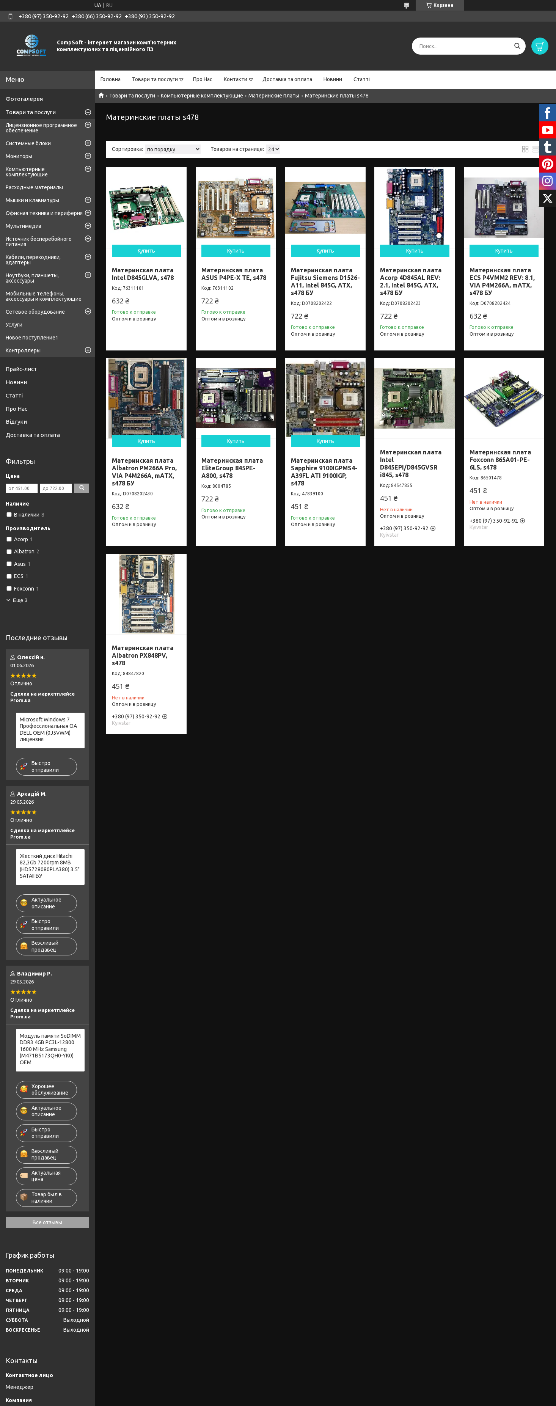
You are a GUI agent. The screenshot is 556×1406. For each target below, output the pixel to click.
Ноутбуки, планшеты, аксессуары (32, 278)
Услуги (14, 325)
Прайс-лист (21, 369)
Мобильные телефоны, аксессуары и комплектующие (44, 296)
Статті (361, 79)
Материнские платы (273, 96)
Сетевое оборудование (35, 312)
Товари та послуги (155, 79)
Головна (111, 79)
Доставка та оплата (287, 79)
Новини (333, 79)
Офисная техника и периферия (44, 213)
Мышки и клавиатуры (32, 200)
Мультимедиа (23, 226)
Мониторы (19, 156)
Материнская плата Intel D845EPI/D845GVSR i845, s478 (410, 463)
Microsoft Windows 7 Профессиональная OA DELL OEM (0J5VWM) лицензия (48, 729)
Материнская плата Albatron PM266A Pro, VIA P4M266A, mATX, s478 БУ (144, 472)
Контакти (235, 79)
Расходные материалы (34, 187)
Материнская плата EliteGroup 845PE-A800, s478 (232, 468)
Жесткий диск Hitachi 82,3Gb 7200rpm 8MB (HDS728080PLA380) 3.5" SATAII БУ (50, 866)
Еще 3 (20, 600)
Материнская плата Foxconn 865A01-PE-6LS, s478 (500, 460)
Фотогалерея (24, 99)
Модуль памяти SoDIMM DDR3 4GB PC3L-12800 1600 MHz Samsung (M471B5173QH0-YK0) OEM (50, 1049)
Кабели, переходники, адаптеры (33, 259)
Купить (146, 251)
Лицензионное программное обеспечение (41, 128)
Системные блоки (28, 143)
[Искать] (517, 46)
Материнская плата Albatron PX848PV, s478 (142, 655)
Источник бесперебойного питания (39, 241)
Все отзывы (47, 1222)
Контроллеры (23, 350)
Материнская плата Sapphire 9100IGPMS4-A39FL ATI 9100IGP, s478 (324, 472)
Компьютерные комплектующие (202, 96)
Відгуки (16, 421)
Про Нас (202, 79)
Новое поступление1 (32, 338)
